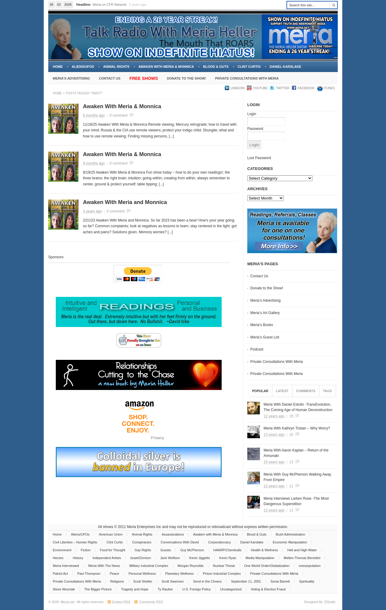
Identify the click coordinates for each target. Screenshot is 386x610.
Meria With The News (104, 566)
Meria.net (67, 602)
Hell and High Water (302, 550)
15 (291, 416)
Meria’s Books (261, 325)
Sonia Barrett (280, 581)
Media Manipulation (259, 558)
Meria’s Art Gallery (265, 313)
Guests (165, 550)
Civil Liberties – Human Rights (75, 542)
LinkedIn (238, 88)
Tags (327, 391)
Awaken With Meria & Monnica (122, 106)
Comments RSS (151, 602)
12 (291, 462)
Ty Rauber (165, 589)
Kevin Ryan (227, 558)
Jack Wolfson (170, 558)
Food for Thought (112, 550)
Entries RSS (121, 602)
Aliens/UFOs (83, 66)
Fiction (85, 550)
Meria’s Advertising (71, 78)
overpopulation (310, 566)
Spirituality (307, 581)
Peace (114, 573)
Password (255, 129)
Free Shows (143, 78)
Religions (117, 581)
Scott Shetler (142, 581)
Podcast (256, 349)
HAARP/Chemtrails (228, 550)
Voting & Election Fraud (268, 589)
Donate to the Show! (186, 78)
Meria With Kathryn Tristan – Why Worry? (297, 428)
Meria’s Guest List (264, 337)
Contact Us (109, 78)
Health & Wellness (264, 550)
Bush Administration (290, 534)
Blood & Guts (215, 66)
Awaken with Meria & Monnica (166, 66)
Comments (305, 391)
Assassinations (173, 534)
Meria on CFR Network (110, 4)
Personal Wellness (142, 573)
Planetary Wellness (179, 573)
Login (251, 114)
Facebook (306, 88)
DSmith (329, 602)
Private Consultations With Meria (247, 78)
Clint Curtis (249, 66)
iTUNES (329, 88)
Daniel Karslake (285, 66)
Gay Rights (142, 550)
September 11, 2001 (246, 581)
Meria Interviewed (66, 566)
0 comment (119, 115)
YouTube (260, 88)
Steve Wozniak (64, 589)
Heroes (58, 558)
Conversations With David (180, 542)
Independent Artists (107, 558)
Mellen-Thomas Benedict (302, 558)
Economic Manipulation (290, 542)
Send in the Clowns (207, 581)
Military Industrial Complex (148, 566)
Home (58, 66)
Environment (62, 550)
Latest (282, 391)
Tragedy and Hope (134, 589)
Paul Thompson (88, 573)
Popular (260, 391)
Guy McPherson (192, 550)
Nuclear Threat (224, 566)
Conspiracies (141, 542)
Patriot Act (60, 573)
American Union (110, 534)
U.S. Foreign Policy (196, 589)
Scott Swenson (173, 581)
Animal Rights (116, 66)
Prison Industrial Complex (222, 573)
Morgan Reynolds (191, 566)
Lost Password (259, 158)
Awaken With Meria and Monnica (125, 202)
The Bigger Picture (98, 589)
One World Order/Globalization (267, 566)
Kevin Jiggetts (199, 558)
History (78, 558)
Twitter (282, 88)
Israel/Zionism (140, 558)
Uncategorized (231, 589)
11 (291, 486)
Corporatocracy (219, 542)
